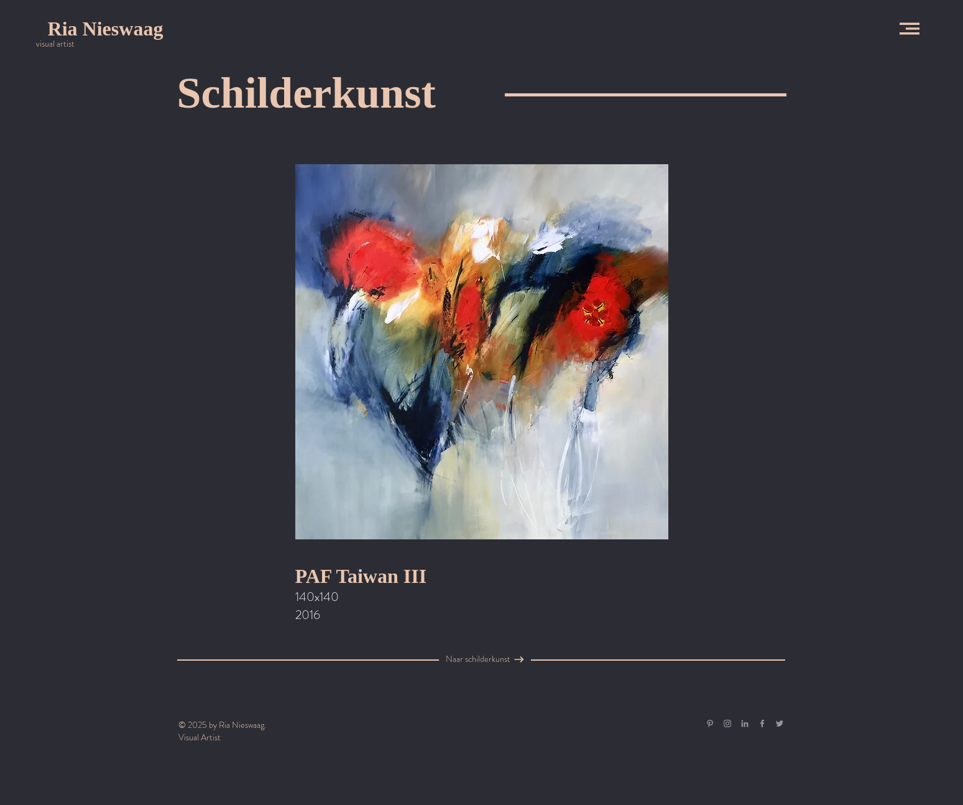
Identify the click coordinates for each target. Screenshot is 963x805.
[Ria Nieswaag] (105, 28)
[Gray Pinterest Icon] (710, 723)
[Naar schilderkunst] (478, 659)
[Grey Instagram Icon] (727, 723)
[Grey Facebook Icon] (762, 723)
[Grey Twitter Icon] (780, 723)
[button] (909, 29)
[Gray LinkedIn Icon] (745, 723)
